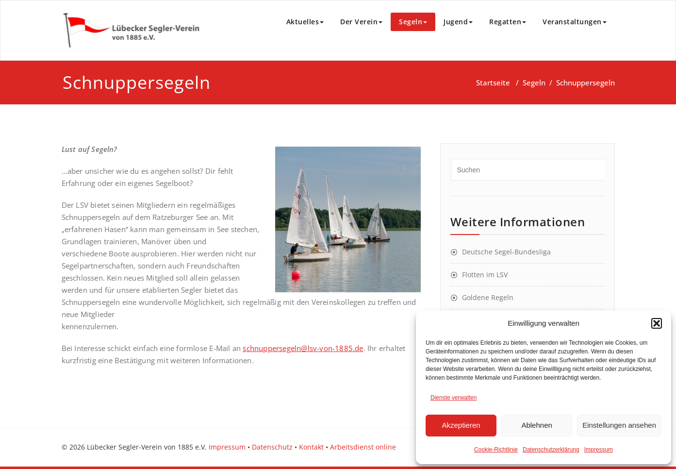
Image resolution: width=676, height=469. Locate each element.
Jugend (458, 21)
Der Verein (361, 21)
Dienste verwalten (453, 397)
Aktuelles (305, 21)
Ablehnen (536, 425)
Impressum (598, 449)
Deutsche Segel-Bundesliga (506, 251)
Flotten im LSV (485, 274)
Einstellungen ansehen (619, 425)
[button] (656, 323)
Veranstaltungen (575, 21)
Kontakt (311, 447)
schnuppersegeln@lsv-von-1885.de (303, 348)
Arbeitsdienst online (363, 447)
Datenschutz (272, 447)
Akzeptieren (461, 425)
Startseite (493, 82)
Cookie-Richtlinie (496, 449)
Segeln (413, 21)
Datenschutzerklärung (551, 449)
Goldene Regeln (487, 297)
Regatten (507, 21)
